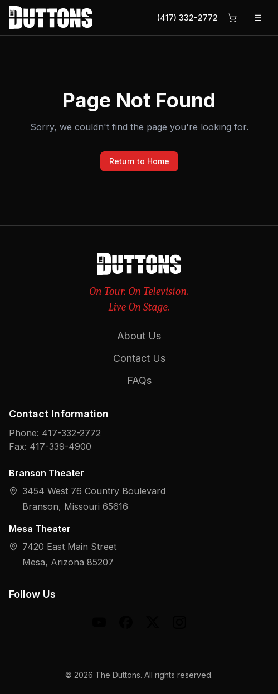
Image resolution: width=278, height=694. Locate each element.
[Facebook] (126, 622)
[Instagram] (179, 622)
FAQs (139, 380)
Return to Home (139, 161)
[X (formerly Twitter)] (152, 622)
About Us (139, 336)
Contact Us (139, 358)
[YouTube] (99, 622)
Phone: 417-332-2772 (55, 433)
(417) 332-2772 (187, 17)
